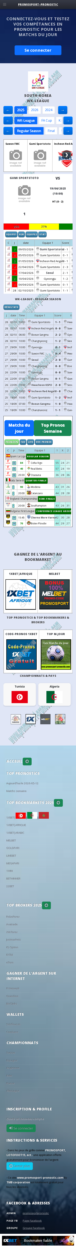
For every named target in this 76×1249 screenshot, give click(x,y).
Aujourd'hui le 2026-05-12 (22, 783)
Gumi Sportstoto (40, 144)
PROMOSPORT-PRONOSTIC (38, 4)
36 (14, 463)
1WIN (9, 871)
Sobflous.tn (13, 1024)
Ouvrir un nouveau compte (25, 1119)
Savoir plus (21, 1166)
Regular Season (29, 131)
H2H (21, 234)
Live (30, 441)
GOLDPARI (12, 848)
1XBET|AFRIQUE (20, 574)
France (10, 1083)
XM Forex (12, 932)
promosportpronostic (36, 1213)
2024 (48, 110)
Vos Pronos (44, 441)
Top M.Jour (56, 634)
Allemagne (13, 1091)
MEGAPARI (12, 863)
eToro (10, 962)
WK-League (26, 120)
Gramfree (12, 996)
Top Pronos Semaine (53, 428)
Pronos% (11, 441)
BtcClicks (11, 1004)
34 (14, 517)
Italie (9, 1076)
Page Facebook (32, 1220)
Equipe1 (11, 234)
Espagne (11, 1060)
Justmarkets (13, 940)
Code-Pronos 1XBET (21, 634)
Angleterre (13, 1068)
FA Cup (46, 120)
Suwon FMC (12, 144)
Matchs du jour (19, 428)
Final (51, 131)
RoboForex (13, 917)
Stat (42, 234)
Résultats (11, 307)
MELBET (54, 574)
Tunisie (10, 1053)
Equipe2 (32, 234)
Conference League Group (53, 511)
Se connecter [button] (38, 50)
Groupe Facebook (34, 1228)
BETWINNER (13, 879)
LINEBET (11, 856)
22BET (10, 886)
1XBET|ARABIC (15, 833)
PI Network (13, 988)
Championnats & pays (38, 676)
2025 (20, 110)
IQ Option (12, 947)
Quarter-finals (36, 480)
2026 (34, 110)
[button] (27, 761)
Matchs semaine (16, 791)
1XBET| (16, 817)
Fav (23, 441)
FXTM (9, 955)
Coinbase (12, 1032)
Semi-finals (47, 498)
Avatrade (12, 924)
